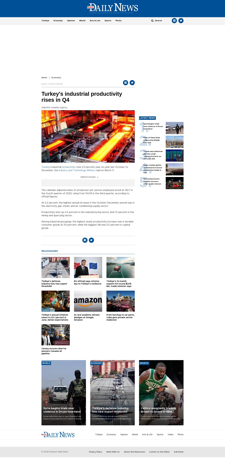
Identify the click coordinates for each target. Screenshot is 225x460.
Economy (58, 21)
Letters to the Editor (159, 452)
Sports (108, 21)
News (44, 78)
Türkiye (45, 21)
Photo (119, 21)
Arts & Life (95, 21)
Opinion (71, 21)
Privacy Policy (95, 452)
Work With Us (113, 452)
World (82, 21)
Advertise (179, 452)
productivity (68, 167)
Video (170, 435)
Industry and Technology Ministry (77, 170)
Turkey (45, 167)
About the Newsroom (134, 452)
